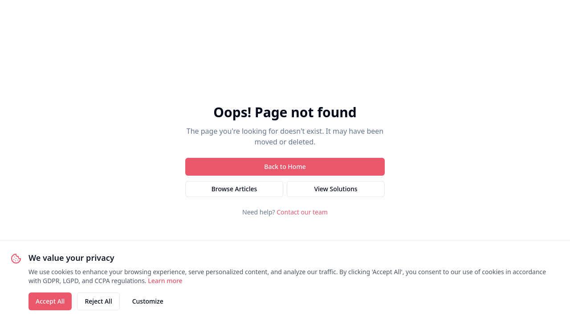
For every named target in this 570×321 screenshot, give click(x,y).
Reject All (98, 301)
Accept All (50, 301)
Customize (147, 301)
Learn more (165, 280)
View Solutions (335, 189)
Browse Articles (234, 189)
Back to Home (284, 166)
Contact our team (302, 212)
